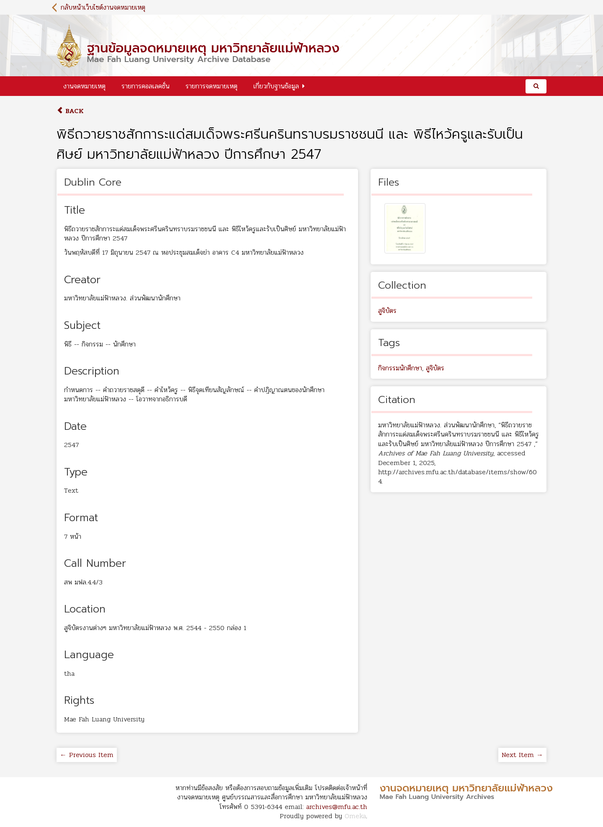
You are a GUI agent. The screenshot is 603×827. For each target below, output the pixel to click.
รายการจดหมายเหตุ (211, 86)
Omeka (355, 816)
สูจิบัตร (387, 310)
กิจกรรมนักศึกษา (400, 368)
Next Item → (522, 754)
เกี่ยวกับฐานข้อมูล (276, 86)
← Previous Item (86, 754)
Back (70, 111)
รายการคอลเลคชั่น (145, 86)
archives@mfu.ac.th (336, 806)
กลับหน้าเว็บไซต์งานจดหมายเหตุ (103, 7)
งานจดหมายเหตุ (84, 86)
